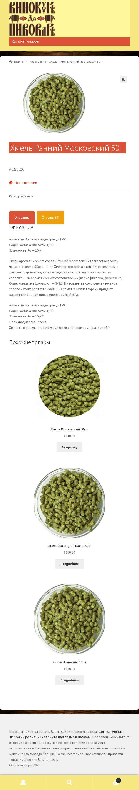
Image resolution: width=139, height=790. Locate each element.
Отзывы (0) (50, 217)
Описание (22, 217)
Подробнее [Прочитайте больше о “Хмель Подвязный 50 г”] (69, 680)
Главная (19, 62)
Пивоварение (37, 62)
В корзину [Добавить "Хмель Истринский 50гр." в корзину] (69, 447)
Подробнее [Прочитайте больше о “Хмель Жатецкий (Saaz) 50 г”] (69, 563)
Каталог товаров (25, 41)
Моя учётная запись (23, 782)
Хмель (53, 62)
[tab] (22, 217)
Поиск (69, 782)
